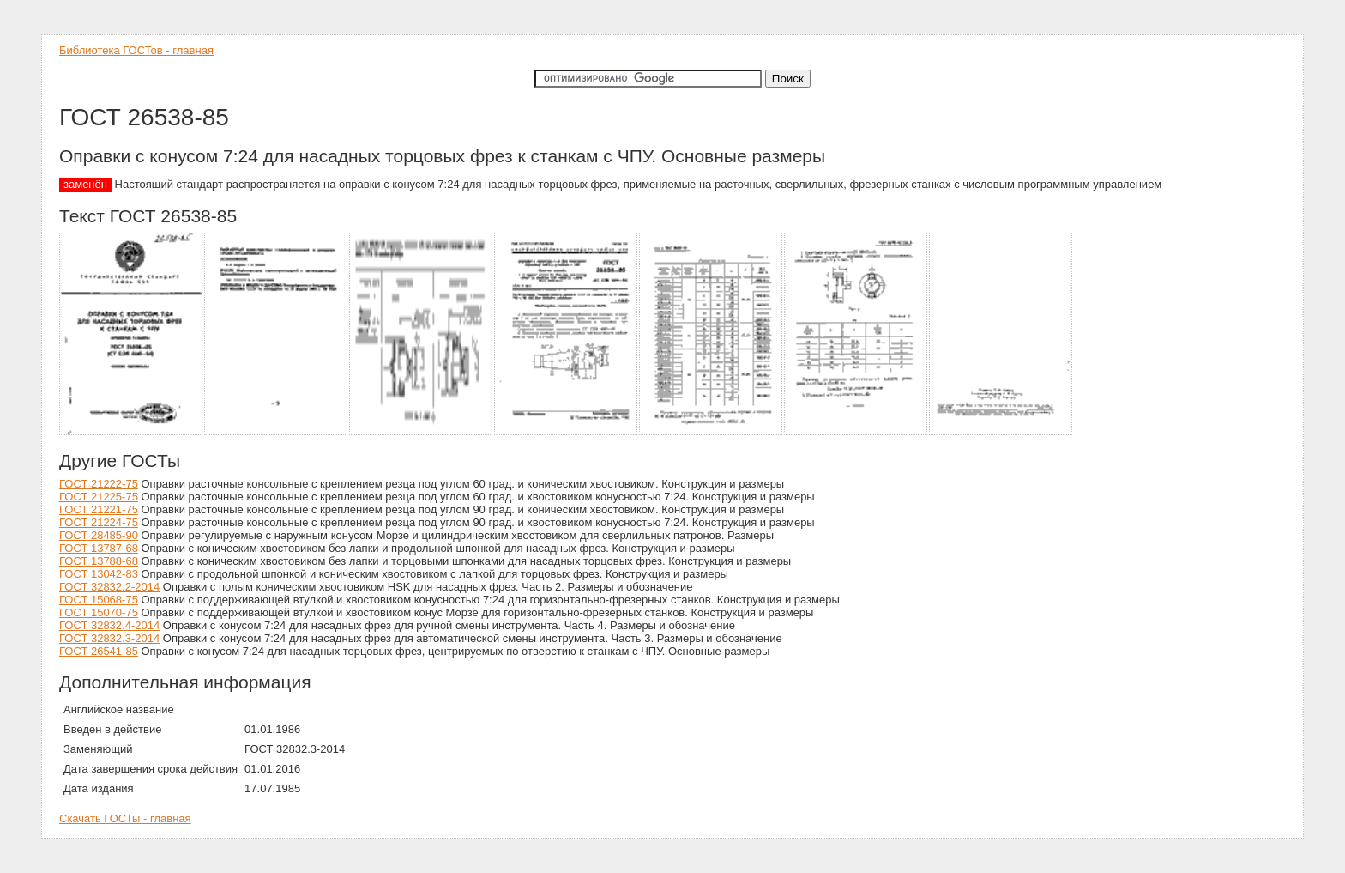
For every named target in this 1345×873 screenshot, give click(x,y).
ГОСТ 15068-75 (98, 599)
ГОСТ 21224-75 (98, 522)
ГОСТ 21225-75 (98, 496)
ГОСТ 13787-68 (98, 548)
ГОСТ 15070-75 (98, 612)
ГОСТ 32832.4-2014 (109, 625)
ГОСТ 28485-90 (98, 535)
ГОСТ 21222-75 (98, 483)
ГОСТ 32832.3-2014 (109, 638)
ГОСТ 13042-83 (98, 573)
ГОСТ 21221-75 (98, 509)
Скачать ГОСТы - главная (125, 818)
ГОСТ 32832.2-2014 (109, 586)
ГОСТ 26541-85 (98, 651)
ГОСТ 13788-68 (98, 561)
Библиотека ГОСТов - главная (136, 50)
